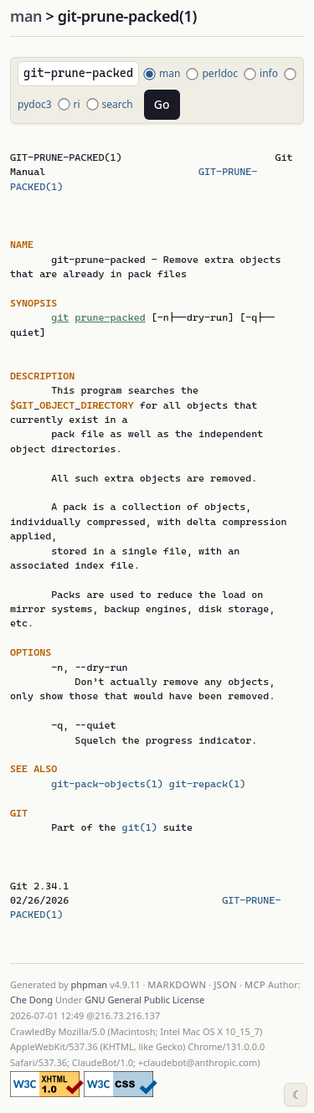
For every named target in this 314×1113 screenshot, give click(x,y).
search (117, 104)
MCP (255, 984)
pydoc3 (35, 104)
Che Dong (31, 999)
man (26, 16)
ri (77, 104)
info (269, 73)
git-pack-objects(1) (107, 784)
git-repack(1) (207, 784)
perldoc (220, 73)
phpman (89, 984)
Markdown (176, 984)
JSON (225, 984)
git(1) (139, 827)
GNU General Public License (144, 999)
